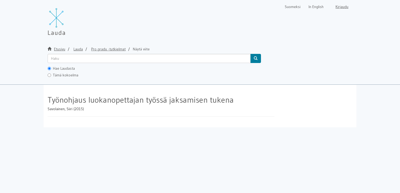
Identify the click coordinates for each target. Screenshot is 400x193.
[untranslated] (149, 58)
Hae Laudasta (61, 68)
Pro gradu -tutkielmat (108, 49)
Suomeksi (293, 6)
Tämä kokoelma (63, 75)
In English (316, 6)
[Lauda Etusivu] (68, 19)
